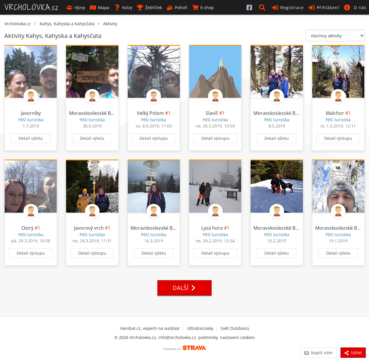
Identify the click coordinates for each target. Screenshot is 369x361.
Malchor (335, 113)
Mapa (99, 7)
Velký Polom (150, 113)
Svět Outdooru (235, 328)
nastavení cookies (237, 337)
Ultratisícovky (200, 328)
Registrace (288, 7)
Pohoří (177, 7)
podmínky (208, 337)
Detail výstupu (154, 138)
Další (184, 288)
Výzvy (75, 7)
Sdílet (353, 352)
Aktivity (110, 23)
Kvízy (123, 7)
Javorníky (31, 113)
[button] (263, 7)
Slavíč (212, 113)
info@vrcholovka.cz (177, 337)
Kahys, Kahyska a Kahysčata (67, 23)
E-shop (203, 7)
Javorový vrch (89, 228)
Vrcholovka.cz (17, 23)
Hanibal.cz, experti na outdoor (150, 328)
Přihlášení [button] (323, 7)
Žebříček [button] (149, 7)
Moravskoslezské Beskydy (97, 113)
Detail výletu (31, 138)
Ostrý (27, 228)
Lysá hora (212, 228)
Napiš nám (318, 352)
